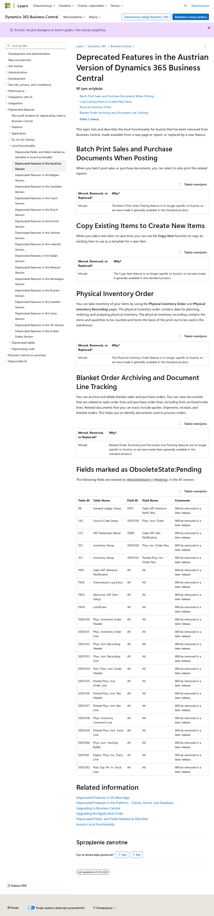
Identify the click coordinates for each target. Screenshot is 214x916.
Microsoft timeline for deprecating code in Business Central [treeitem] (39, 118)
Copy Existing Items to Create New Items (106, 101)
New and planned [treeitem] (19, 60)
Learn (79, 46)
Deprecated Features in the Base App (102, 797)
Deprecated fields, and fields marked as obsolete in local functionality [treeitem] (40, 154)
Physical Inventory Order (95, 107)
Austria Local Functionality (95, 824)
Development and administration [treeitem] (29, 54)
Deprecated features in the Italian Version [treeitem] (36, 258)
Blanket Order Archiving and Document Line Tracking (114, 113)
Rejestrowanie (200, 6)
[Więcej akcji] (205, 46)
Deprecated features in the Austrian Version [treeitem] (38, 166)
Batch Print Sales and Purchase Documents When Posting (117, 96)
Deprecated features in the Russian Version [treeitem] (37, 293)
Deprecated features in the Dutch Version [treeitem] (36, 212)
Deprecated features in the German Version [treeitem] (37, 235)
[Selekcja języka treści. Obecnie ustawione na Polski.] (13, 908)
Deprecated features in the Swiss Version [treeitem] (36, 316)
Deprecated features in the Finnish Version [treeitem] (37, 223)
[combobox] (35, 45)
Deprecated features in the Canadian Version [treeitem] (38, 189)
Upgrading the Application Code (99, 813)
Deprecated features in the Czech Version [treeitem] (36, 200)
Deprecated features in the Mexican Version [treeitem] (38, 270)
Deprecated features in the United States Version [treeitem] (37, 333)
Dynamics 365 (97, 46)
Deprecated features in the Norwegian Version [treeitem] (39, 281)
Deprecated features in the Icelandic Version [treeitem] (38, 246)
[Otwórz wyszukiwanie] (185, 5)
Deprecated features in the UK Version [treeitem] (39, 325)
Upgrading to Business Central (98, 808)
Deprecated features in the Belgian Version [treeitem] (37, 177)
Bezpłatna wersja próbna (191, 17)
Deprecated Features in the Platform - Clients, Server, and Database (124, 802)
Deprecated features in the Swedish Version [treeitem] (37, 304)
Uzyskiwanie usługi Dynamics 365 (146, 17)
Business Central (121, 46)
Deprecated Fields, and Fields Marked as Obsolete (112, 818)
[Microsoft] (7, 5)
